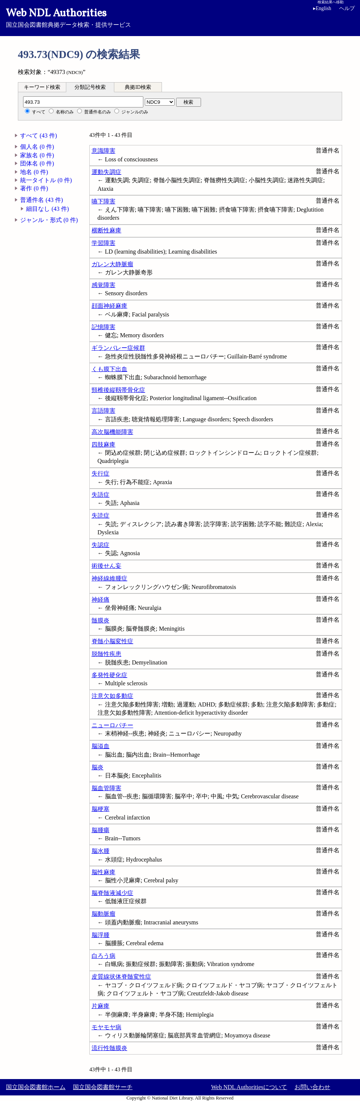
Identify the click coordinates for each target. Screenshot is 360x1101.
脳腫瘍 (100, 830)
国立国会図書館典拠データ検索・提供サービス (180, 17)
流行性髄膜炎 (109, 1048)
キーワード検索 (42, 87)
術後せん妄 (106, 566)
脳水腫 (100, 851)
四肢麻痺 (103, 444)
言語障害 (103, 411)
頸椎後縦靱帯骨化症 (118, 390)
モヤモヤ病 (106, 1027)
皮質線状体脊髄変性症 (121, 976)
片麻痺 (100, 1006)
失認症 (100, 545)
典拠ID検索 (138, 87)
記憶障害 (103, 327)
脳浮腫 (100, 935)
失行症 (100, 473)
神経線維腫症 (109, 578)
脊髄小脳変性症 (112, 641)
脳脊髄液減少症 (112, 893)
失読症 (100, 515)
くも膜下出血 (109, 369)
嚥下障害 (103, 201)
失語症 (100, 495)
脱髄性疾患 (106, 654)
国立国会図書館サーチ (103, 1087)
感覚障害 (103, 285)
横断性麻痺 (106, 230)
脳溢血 (100, 746)
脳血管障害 (106, 788)
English (323, 8)
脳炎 (97, 767)
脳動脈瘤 (103, 914)
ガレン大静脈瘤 (112, 264)
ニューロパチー (112, 725)
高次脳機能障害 (112, 432)
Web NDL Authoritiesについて (249, 1087)
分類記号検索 (90, 87)
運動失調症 (106, 172)
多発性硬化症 (109, 675)
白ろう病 (103, 956)
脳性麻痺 (103, 872)
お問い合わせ (312, 1087)
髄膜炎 (100, 620)
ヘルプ (347, 8)
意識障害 (103, 151)
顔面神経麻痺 (109, 306)
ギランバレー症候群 (118, 348)
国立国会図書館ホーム (36, 1087)
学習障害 (103, 243)
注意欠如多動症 (112, 696)
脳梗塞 (100, 809)
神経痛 (100, 599)
